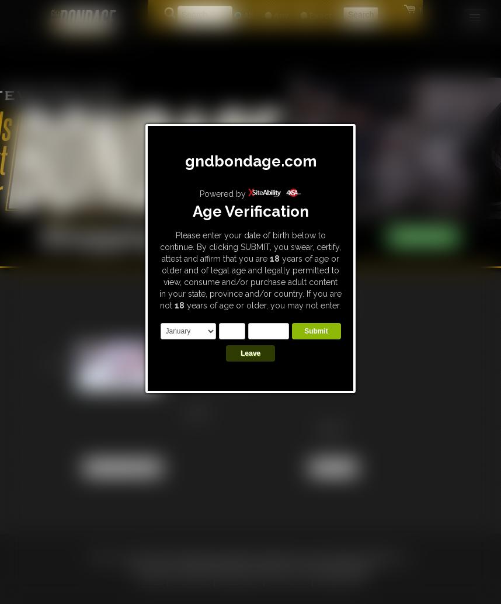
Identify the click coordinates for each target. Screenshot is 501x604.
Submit (316, 331)
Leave (250, 353)
